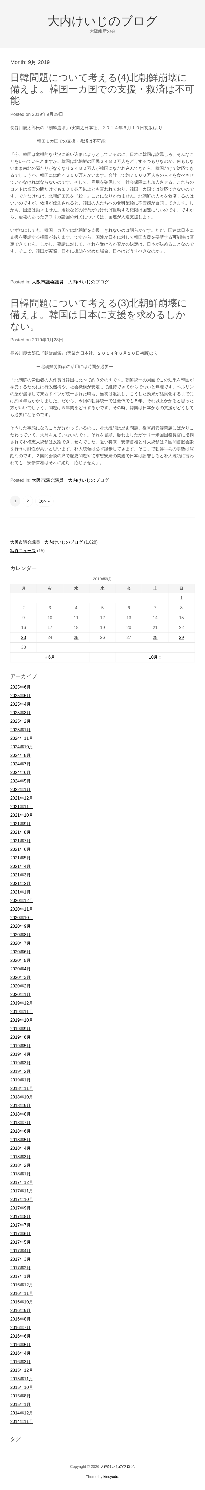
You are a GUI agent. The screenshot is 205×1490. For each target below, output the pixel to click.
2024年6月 (20, 772)
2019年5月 (20, 1046)
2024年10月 (21, 747)
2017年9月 (20, 1208)
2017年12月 (21, 1182)
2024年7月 (20, 764)
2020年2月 (20, 986)
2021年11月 (21, 806)
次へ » (44, 501)
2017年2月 (20, 1268)
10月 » (155, 657)
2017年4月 (20, 1250)
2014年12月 (21, 1413)
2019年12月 (21, 1003)
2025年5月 (20, 695)
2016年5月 (20, 1344)
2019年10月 (21, 1020)
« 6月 (50, 657)
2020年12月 (21, 900)
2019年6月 (20, 1037)
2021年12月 (21, 798)
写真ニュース (23, 550)
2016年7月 (20, 1327)
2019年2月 (20, 1071)
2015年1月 (20, 1404)
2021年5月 (20, 858)
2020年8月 (20, 934)
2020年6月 (20, 952)
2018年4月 (20, 1148)
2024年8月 (20, 755)
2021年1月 (20, 892)
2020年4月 (20, 969)
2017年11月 (21, 1191)
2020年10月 (21, 917)
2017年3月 (20, 1259)
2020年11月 (21, 909)
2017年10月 (21, 1199)
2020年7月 (20, 943)
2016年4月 (20, 1353)
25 (76, 637)
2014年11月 (21, 1421)
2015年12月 (21, 1370)
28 (155, 637)
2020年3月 (20, 977)
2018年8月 (20, 1114)
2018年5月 (20, 1139)
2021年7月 (20, 841)
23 (23, 637)
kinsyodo (110, 1477)
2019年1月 (20, 1080)
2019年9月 (20, 1028)
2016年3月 (20, 1361)
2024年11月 (21, 738)
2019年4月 (20, 1054)
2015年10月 (21, 1387)
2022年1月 (20, 789)
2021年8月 (20, 832)
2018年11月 (21, 1088)
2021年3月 (20, 875)
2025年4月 (20, 704)
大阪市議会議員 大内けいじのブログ (70, 281)
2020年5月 (20, 960)
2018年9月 (20, 1105)
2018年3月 (20, 1157)
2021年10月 (21, 815)
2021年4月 (20, 866)
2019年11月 (21, 1011)
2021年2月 (20, 883)
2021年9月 (20, 823)
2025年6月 (20, 687)
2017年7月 (20, 1225)
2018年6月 (20, 1131)
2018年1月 (20, 1174)
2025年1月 (20, 730)
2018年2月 (20, 1165)
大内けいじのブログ (102, 21)
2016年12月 (21, 1285)
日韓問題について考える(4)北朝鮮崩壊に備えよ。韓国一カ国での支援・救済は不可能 (102, 89)
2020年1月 (20, 994)
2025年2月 (20, 721)
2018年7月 (20, 1122)
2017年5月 (20, 1242)
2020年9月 (20, 926)
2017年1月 (20, 1276)
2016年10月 (21, 1302)
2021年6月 (20, 849)
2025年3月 (20, 712)
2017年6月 (20, 1233)
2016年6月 (20, 1336)
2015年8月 (20, 1396)
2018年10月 (21, 1097)
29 (181, 637)
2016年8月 (20, 1319)
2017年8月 (20, 1216)
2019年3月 (20, 1063)
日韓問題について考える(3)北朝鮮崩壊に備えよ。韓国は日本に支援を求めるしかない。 (98, 314)
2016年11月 (21, 1293)
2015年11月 (21, 1379)
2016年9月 (20, 1310)
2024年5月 (20, 781)
